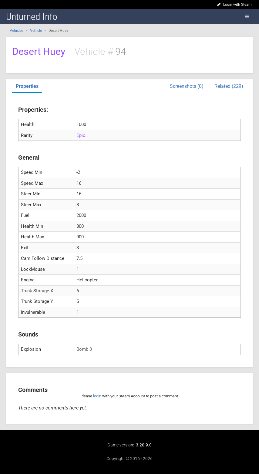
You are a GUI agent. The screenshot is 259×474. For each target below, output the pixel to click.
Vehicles (16, 30)
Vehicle (36, 30)
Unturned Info (31, 16)
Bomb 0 (84, 349)
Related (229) (228, 86)
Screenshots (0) (187, 86)
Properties (27, 86)
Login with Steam (237, 4)
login (97, 396)
